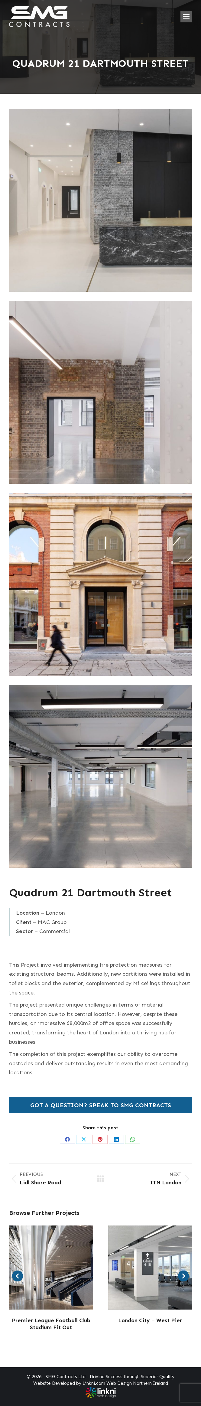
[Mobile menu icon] (186, 16)
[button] (17, 1276)
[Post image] (51, 1267)
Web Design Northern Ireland (137, 1383)
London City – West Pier (150, 1320)
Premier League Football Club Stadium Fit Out (51, 1324)
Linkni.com (94, 1383)
